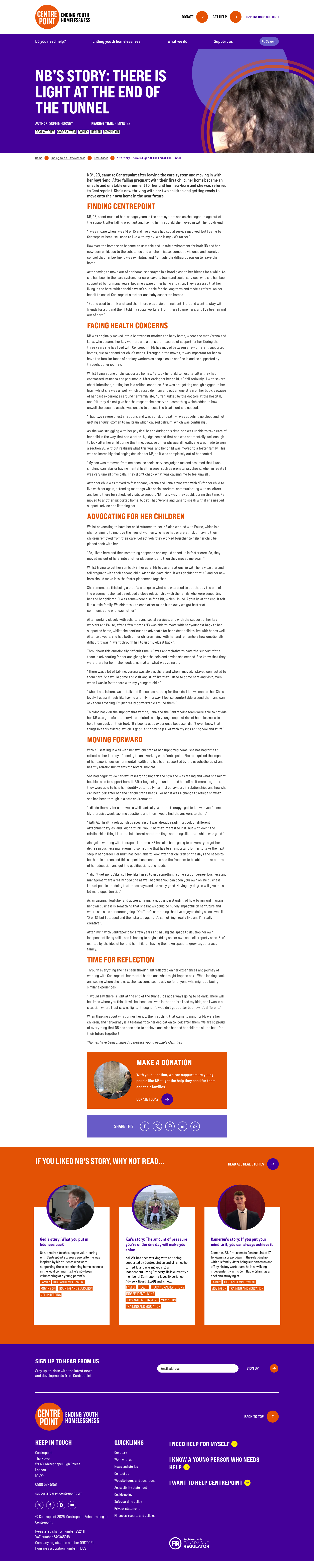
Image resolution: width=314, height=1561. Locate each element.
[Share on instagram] (61, 1505)
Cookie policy (123, 1495)
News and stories (126, 1467)
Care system (66, 132)
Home (38, 158)
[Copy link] (195, 1126)
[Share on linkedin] (182, 1126)
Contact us (121, 1474)
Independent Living (140, 1294)
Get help (219, 16)
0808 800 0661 (268, 17)
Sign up (253, 1368)
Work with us (123, 1460)
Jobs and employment (69, 1282)
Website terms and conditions (134, 1481)
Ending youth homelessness (117, 41)
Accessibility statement (130, 1488)
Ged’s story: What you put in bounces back (64, 1242)
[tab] (42, 158)
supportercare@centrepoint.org (58, 1493)
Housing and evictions (167, 1287)
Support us (223, 41)
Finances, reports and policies (134, 1516)
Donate (186, 16)
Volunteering (51, 1295)
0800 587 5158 (46, 1484)
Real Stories (101, 158)
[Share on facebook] (144, 1126)
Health (96, 132)
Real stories (45, 132)
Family (83, 132)
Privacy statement (127, 1509)
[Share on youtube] (72, 1505)
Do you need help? (50, 41)
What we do (177, 41)
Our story (120, 1453)
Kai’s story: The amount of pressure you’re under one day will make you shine (156, 1245)
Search (271, 41)
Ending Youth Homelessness (68, 158)
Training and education (75, 1289)
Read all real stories (246, 1164)
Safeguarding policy (128, 1502)
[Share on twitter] (157, 1126)
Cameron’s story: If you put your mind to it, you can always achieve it (242, 1242)
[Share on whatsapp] (170, 1126)
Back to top (254, 1416)
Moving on (111, 132)
